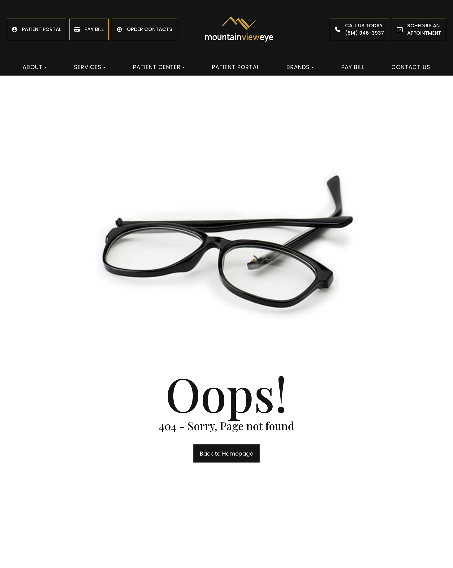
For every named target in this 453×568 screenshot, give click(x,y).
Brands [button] (300, 67)
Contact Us (410, 67)
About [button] (35, 67)
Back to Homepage (226, 453)
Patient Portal (235, 67)
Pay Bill (352, 67)
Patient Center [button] (159, 67)
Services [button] (90, 67)
